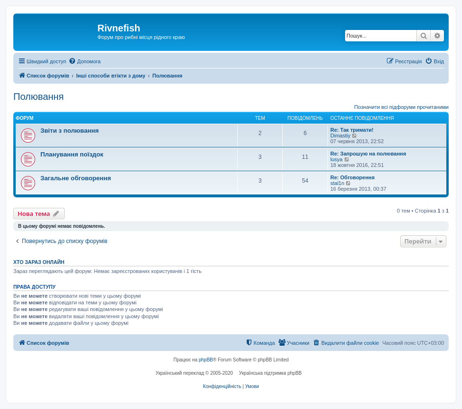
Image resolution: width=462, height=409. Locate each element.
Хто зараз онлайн (38, 262)
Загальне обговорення (75, 178)
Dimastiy (340, 135)
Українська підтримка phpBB (270, 373)
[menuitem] (84, 61)
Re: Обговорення (352, 177)
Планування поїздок (71, 154)
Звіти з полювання (69, 130)
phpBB (206, 359)
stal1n (337, 183)
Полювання (38, 96)
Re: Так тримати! (352, 130)
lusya (336, 159)
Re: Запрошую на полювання (368, 153)
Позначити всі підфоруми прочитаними (401, 107)
